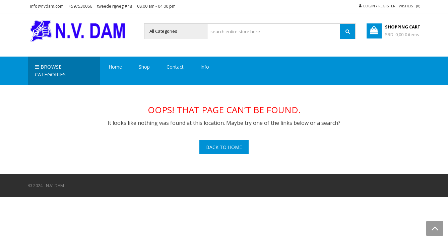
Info (204, 67)
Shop (144, 67)
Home (115, 67)
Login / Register (379, 5)
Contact (175, 67)
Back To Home (224, 147)
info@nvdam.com (47, 6)
